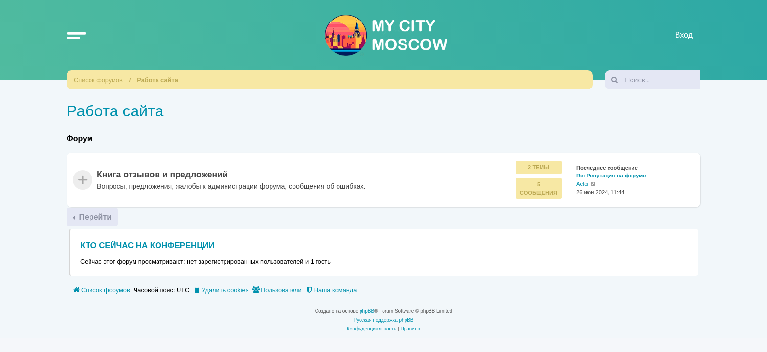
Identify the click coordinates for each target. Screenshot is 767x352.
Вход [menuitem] (684, 35)
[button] (76, 35)
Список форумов (98, 80)
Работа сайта (157, 80)
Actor (582, 184)
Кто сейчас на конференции (147, 245)
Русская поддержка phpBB (383, 320)
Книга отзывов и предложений (162, 175)
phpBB (367, 311)
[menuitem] (220, 290)
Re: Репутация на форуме (611, 176)
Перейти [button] (94, 217)
